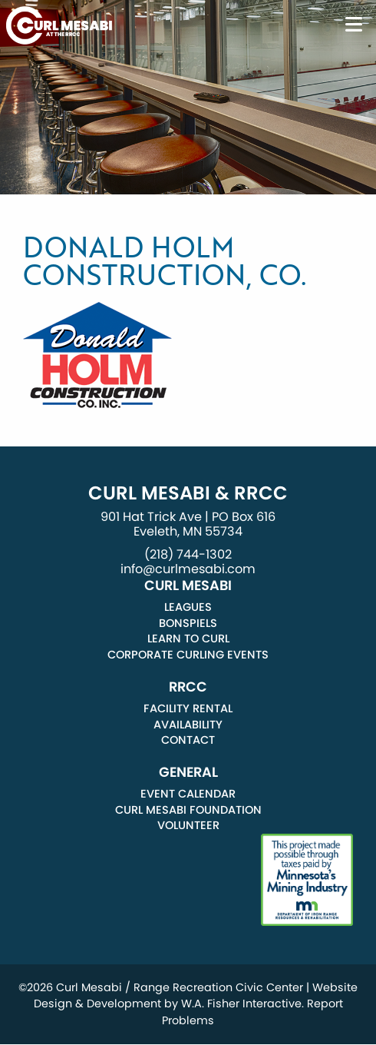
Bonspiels (188, 623)
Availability (188, 724)
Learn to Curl (188, 638)
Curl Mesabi (188, 585)
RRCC (188, 687)
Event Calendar (188, 793)
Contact (188, 740)
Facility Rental (188, 708)
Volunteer (188, 825)
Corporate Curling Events (188, 654)
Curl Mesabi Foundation (188, 810)
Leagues (188, 607)
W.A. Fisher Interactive (241, 1003)
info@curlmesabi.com (188, 569)
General (188, 772)
